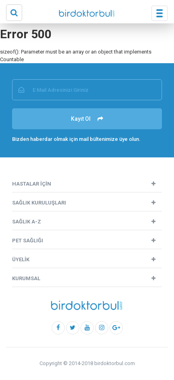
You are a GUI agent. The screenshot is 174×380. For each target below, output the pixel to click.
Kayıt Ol (87, 119)
